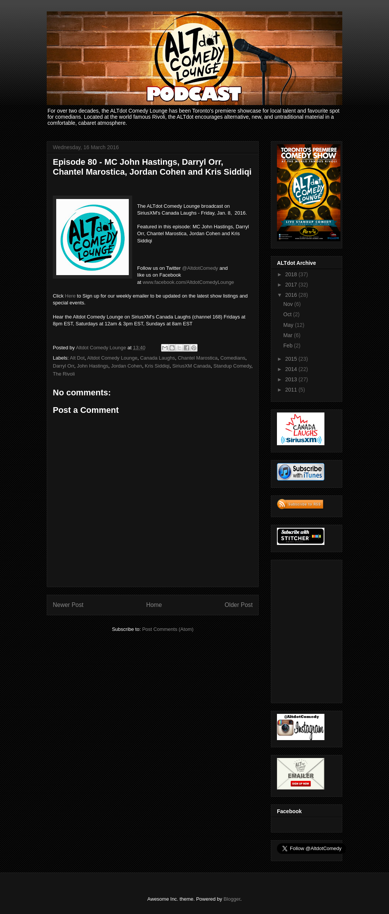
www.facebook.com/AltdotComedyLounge (188, 282)
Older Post (239, 605)
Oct (288, 314)
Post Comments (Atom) (167, 629)
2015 (292, 359)
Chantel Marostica (198, 358)
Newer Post (68, 605)
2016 (292, 295)
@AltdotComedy (200, 268)
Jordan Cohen (126, 366)
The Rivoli (64, 374)
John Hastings (92, 366)
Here (70, 296)
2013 (292, 379)
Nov (288, 304)
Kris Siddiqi (157, 366)
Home (154, 605)
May (289, 325)
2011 (292, 390)
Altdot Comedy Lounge (112, 358)
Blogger (231, 899)
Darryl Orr (63, 366)
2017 (292, 285)
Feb (288, 345)
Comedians (232, 358)
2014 (292, 369)
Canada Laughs (157, 358)
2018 (292, 274)
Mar (288, 335)
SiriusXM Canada (191, 366)
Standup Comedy (232, 366)
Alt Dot (77, 358)
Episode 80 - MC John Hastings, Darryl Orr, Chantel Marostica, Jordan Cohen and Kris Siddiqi (152, 167)
